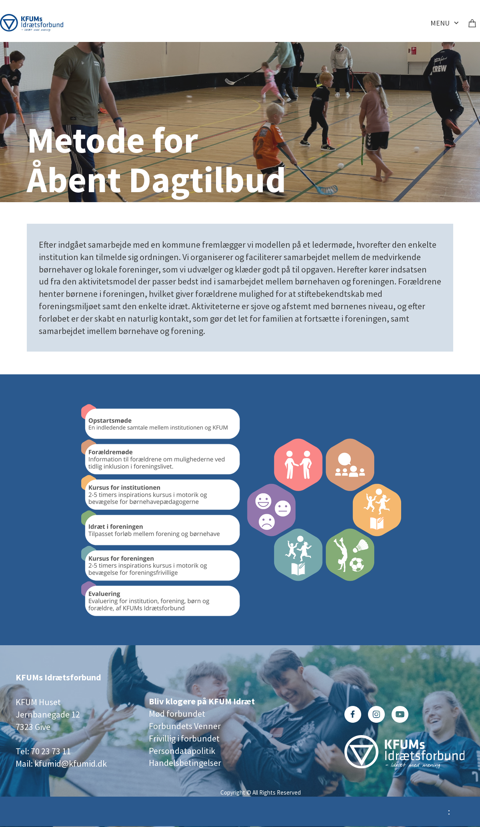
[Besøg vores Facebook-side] (352, 714)
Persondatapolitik (182, 750)
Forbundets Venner (185, 726)
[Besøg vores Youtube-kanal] (400, 714)
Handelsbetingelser (185, 762)
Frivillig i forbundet (184, 738)
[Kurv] (472, 23)
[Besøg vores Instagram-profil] (376, 714)
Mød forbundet (177, 713)
